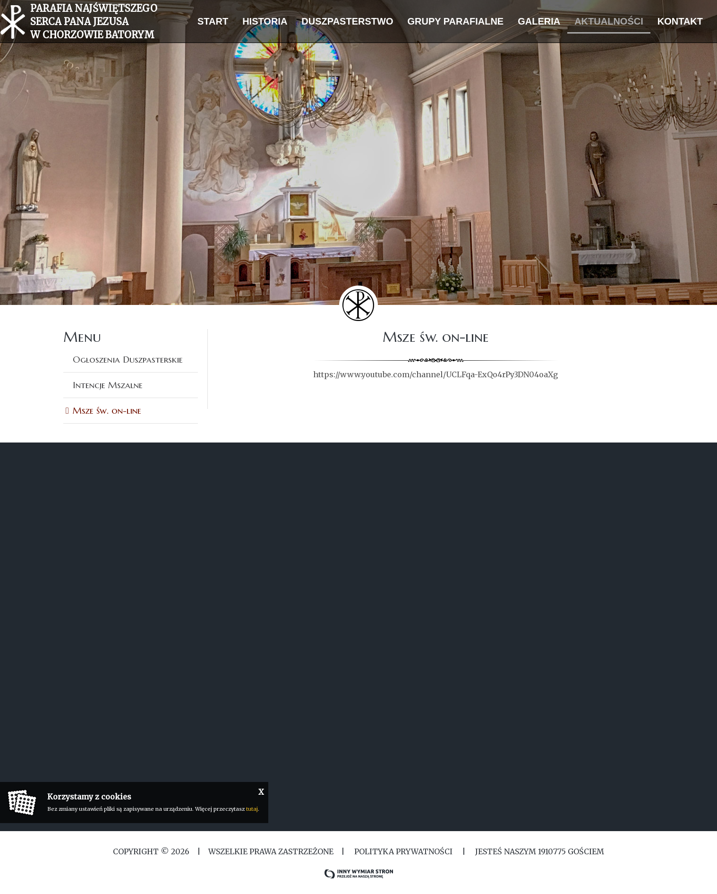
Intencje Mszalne (108, 385)
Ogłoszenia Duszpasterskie (128, 359)
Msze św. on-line (107, 410)
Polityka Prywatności (403, 851)
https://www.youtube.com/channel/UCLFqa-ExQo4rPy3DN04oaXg (435, 374)
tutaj (252, 809)
